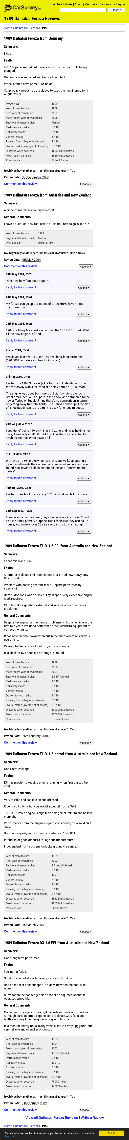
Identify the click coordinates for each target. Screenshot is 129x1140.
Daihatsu (21, 28)
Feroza (34, 28)
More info (10, 1136)
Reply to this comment (21, 287)
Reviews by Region (112, 4)
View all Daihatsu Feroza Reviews (51, 1118)
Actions (86, 184)
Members (91, 4)
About (78, 4)
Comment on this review (20, 184)
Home (8, 28)
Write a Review (62, 4)
